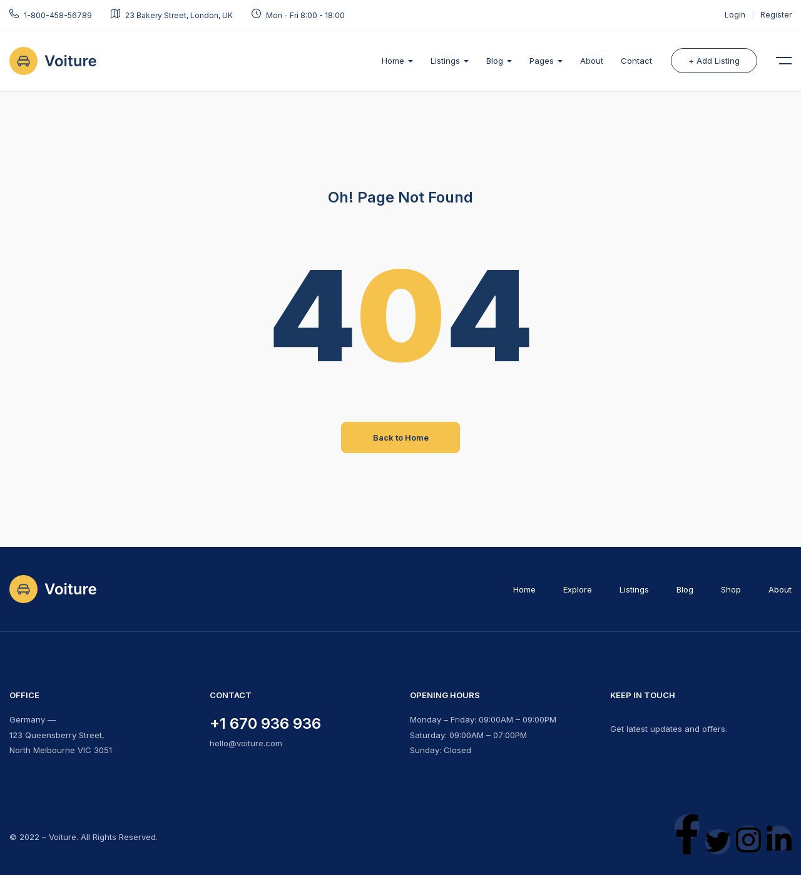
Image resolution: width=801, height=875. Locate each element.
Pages (546, 61)
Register (776, 14)
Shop (731, 589)
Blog (499, 61)
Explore (577, 589)
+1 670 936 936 (265, 723)
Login (736, 14)
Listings (450, 61)
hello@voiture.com (246, 743)
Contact (636, 61)
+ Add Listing (714, 61)
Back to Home (401, 437)
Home (397, 61)
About (591, 61)
